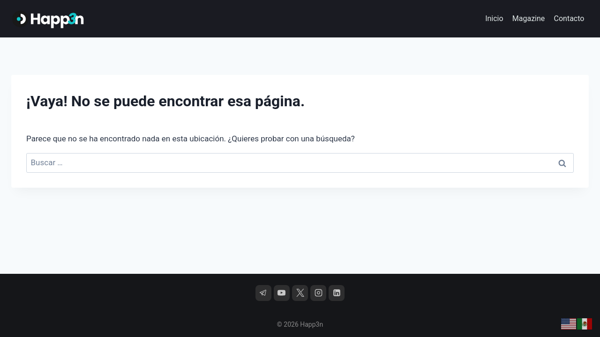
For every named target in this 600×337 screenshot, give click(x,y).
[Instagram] (318, 293)
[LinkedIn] (337, 293)
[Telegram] (263, 293)
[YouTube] (282, 293)
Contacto (569, 18)
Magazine (528, 18)
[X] (300, 293)
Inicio (494, 18)
